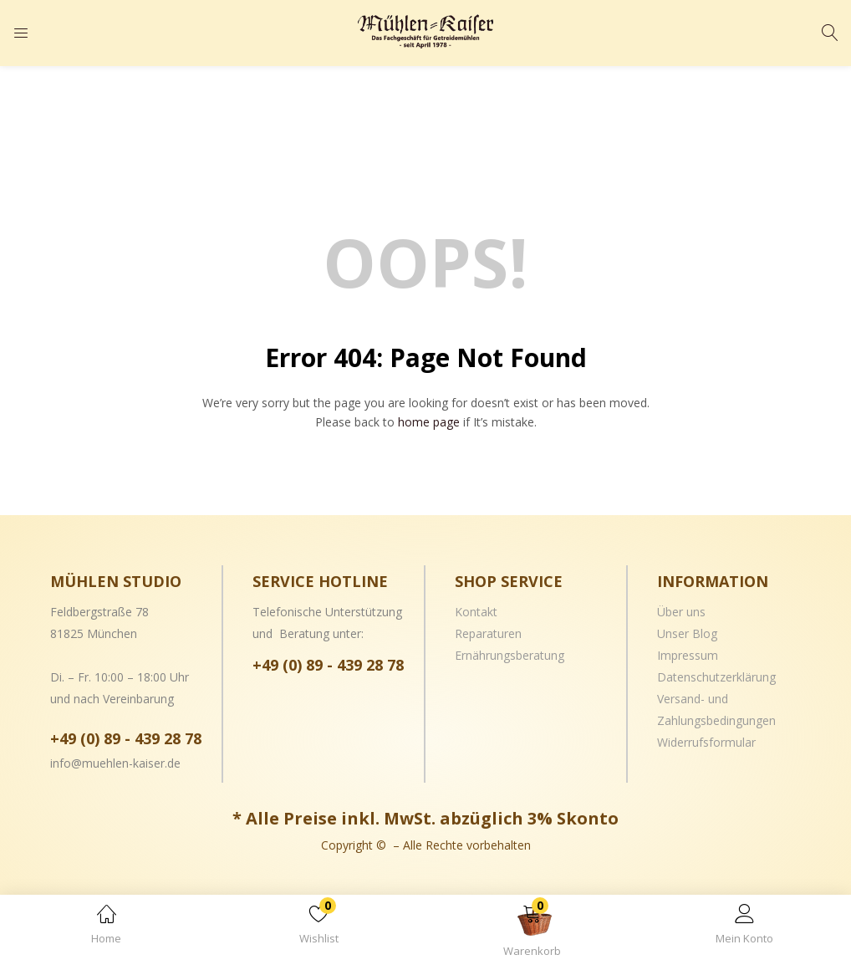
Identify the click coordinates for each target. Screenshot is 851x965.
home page (429, 422)
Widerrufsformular (706, 742)
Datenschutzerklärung (716, 677)
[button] (532, 933)
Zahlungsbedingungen (716, 720)
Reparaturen (488, 633)
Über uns (681, 612)
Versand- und (692, 699)
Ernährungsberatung (509, 655)
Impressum (687, 655)
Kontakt (476, 612)
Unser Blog (687, 633)
